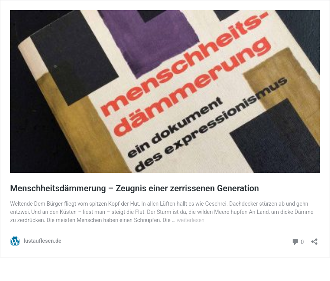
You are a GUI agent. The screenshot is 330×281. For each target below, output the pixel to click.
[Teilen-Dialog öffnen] (314, 239)
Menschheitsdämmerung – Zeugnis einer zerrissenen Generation (134, 188)
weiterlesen (190, 220)
